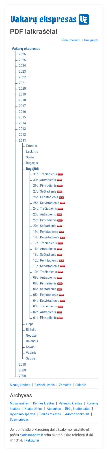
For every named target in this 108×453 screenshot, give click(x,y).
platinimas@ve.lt (31, 435)
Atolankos (54, 409)
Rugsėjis (32, 163)
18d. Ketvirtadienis (49, 237)
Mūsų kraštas (20, 403)
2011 (22, 140)
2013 (22, 129)
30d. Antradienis (47, 180)
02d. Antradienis (47, 312)
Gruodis (31, 146)
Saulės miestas (50, 414)
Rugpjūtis (32, 169)
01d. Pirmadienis (48, 318)
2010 (22, 364)
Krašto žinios (33, 409)
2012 (22, 134)
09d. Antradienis (47, 277)
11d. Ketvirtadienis (49, 266)
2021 (22, 83)
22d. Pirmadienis (48, 220)
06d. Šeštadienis (47, 289)
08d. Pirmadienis (48, 283)
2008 (22, 376)
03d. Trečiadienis (48, 306)
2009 (22, 370)
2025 (22, 60)
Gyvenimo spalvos (23, 414)
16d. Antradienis (47, 249)
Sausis (30, 358)
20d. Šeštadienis (47, 226)
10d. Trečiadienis (48, 272)
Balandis (32, 341)
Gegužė (31, 335)
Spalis (30, 157)
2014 (22, 123)
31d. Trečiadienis (48, 174)
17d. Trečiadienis (48, 243)
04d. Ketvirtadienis (49, 300)
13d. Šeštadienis (47, 254)
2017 (22, 106)
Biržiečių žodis (45, 385)
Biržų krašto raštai (78, 409)
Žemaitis (65, 385)
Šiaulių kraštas (20, 385)
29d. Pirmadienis (48, 185)
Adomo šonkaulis (77, 414)
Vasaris (31, 352)
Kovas (30, 347)
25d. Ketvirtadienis (49, 203)
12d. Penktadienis (48, 260)
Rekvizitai (32, 440)
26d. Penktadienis (48, 197)
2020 (22, 88)
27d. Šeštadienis (47, 191)
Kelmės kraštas (44, 403)
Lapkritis (32, 151)
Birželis (31, 329)
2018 (22, 100)
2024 (22, 65)
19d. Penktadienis (48, 231)
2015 (22, 117)
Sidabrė (81, 385)
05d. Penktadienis (48, 295)
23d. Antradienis (47, 214)
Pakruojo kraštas (71, 403)
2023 (22, 71)
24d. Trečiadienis (48, 208)
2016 (22, 111)
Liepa (30, 324)
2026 (22, 54)
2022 (22, 77)
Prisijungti (91, 40)
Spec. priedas (19, 419)
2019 (22, 94)
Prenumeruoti (70, 40)
